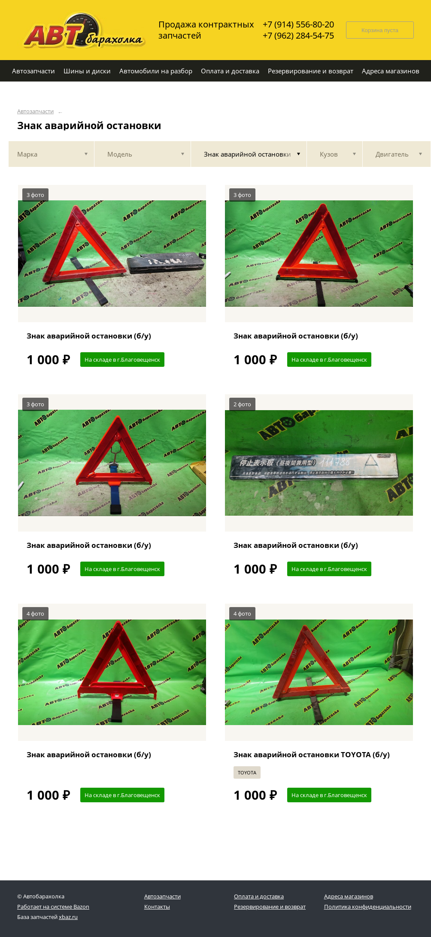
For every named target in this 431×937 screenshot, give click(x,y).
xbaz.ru (68, 917)
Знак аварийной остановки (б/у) (89, 336)
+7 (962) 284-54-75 (298, 35)
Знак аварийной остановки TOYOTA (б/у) (312, 754)
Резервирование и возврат (270, 906)
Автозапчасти (35, 111)
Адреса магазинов (348, 896)
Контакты (157, 906)
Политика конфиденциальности (367, 906)
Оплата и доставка (259, 896)
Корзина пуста (379, 30)
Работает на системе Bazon (53, 906)
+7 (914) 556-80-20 (298, 24)
